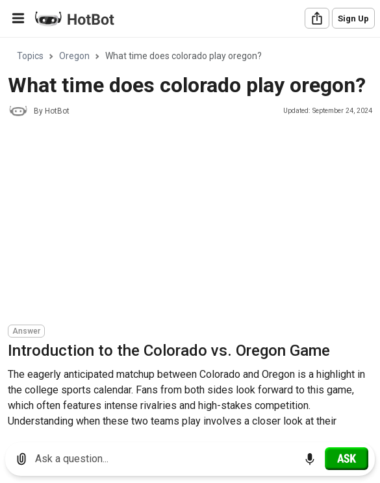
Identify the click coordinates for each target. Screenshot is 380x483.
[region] (190, 235)
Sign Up (353, 18)
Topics (30, 56)
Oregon (74, 56)
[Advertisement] (194, 223)
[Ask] (346, 458)
